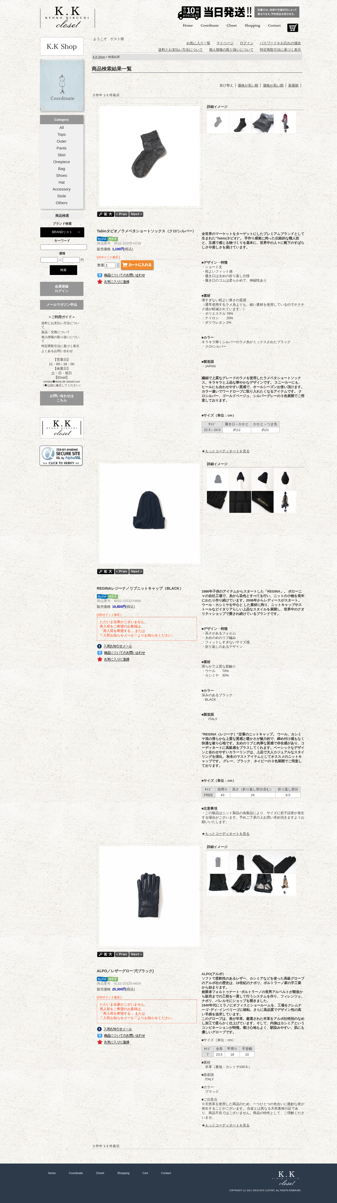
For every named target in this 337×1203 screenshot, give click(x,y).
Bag (61, 169)
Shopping (252, 25)
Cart (292, 28)
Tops (61, 134)
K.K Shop (99, 56)
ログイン (247, 43)
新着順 (293, 85)
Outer (61, 141)
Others (62, 203)
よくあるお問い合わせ (57, 351)
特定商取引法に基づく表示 (60, 346)
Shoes (61, 175)
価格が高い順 (273, 85)
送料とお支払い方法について (60, 325)
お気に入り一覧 (198, 43)
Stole (61, 196)
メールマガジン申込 (61, 305)
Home (188, 25)
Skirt (62, 155)
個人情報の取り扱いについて (60, 339)
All (62, 128)
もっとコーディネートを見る (227, 451)
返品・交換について (55, 332)
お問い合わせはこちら (62, 398)
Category (61, 120)
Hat (61, 182)
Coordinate (210, 25)
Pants (62, 148)
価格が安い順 (248, 85)
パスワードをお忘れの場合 (280, 43)
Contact (274, 25)
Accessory (62, 189)
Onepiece (61, 162)
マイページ (225, 43)
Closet (232, 25)
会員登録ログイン (61, 288)
